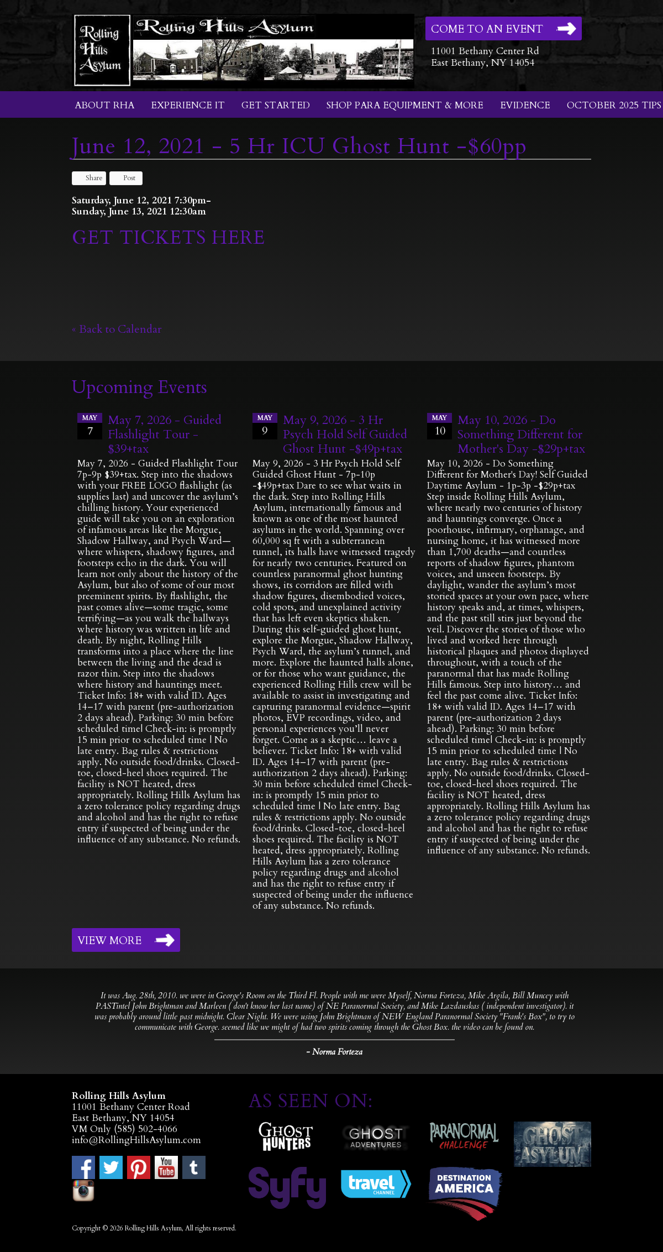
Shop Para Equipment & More (405, 105)
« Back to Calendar (117, 329)
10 (439, 425)
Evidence (525, 105)
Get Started (275, 105)
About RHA (104, 105)
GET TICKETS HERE (171, 237)
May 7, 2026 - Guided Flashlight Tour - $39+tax (165, 434)
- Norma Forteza (334, 1051)
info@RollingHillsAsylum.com (136, 1140)
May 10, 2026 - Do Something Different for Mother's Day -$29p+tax (521, 434)
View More (109, 941)
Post (124, 178)
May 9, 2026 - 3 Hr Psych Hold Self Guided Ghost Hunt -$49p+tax (345, 434)
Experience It (188, 105)
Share (89, 178)
